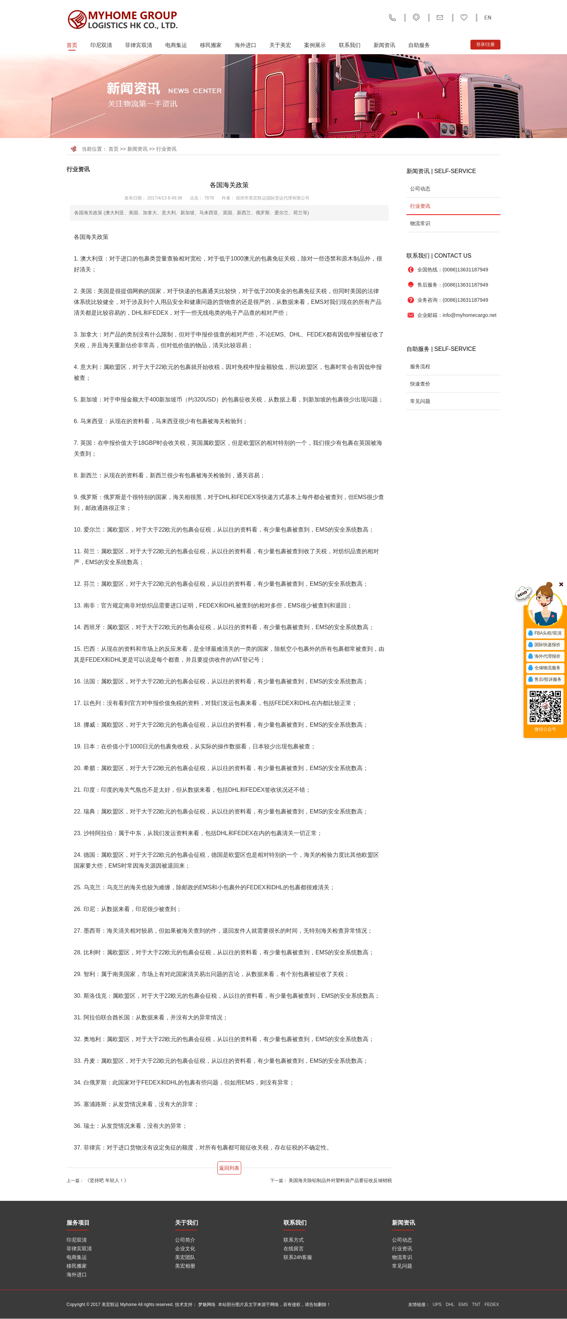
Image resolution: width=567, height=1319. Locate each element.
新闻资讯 (384, 45)
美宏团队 (185, 1257)
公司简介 (185, 1240)
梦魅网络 (207, 1304)
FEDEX (492, 1304)
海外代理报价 (543, 656)
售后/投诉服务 (544, 679)
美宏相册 (185, 1266)
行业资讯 (166, 149)
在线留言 (294, 1248)
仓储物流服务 (543, 668)
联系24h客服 (298, 1257)
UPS (437, 1304)
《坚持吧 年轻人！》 (107, 1180)
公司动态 (420, 189)
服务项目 (78, 1223)
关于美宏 (280, 45)
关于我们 (186, 1223)
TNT (476, 1304)
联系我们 (350, 45)
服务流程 (420, 366)
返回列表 (229, 1168)
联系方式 (294, 1240)
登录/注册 (485, 44)
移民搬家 (211, 45)
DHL (450, 1304)
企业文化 (185, 1248)
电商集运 (176, 45)
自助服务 (419, 45)
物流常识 (420, 223)
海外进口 (245, 45)
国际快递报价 (543, 645)
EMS (463, 1304)
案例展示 (315, 45)
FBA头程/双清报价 (544, 634)
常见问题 (420, 401)
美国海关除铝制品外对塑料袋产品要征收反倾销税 (340, 1180)
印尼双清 (101, 45)
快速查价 (420, 384)
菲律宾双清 (138, 45)
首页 (72, 45)
